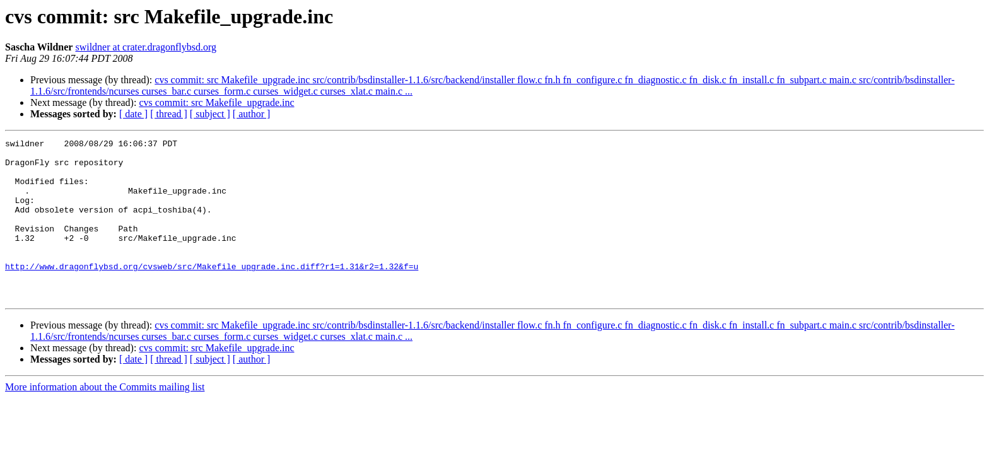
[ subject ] (210, 113)
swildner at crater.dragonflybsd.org (145, 47)
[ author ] (252, 113)
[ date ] (133, 113)
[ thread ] (168, 113)
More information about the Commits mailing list (104, 419)
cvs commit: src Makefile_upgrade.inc (216, 102)
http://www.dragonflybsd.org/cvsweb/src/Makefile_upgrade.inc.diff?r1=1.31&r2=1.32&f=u (211, 292)
